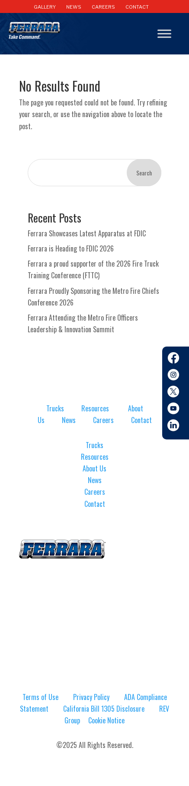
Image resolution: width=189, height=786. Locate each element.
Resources (95, 408)
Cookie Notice (106, 720)
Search (144, 172)
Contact (141, 420)
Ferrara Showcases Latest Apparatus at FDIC (87, 233)
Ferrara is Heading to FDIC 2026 (71, 248)
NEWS (73, 7)
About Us (94, 468)
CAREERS (103, 7)
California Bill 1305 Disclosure (103, 708)
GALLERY (45, 7)
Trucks (55, 408)
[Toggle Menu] (164, 34)
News (69, 420)
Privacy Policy (91, 697)
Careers (103, 420)
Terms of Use (40, 697)
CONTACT (137, 7)
